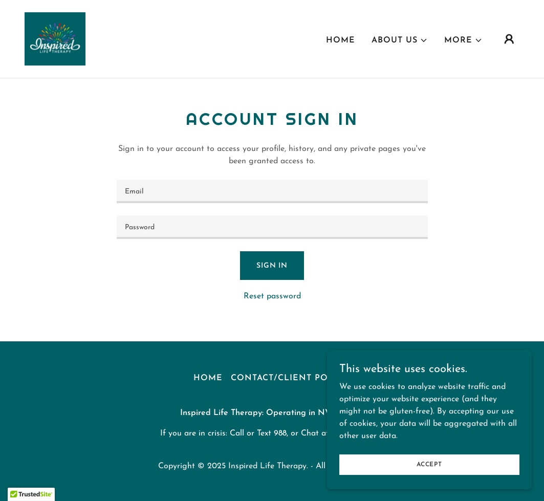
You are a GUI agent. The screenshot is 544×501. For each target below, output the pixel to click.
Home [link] (340, 40)
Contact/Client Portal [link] (290, 378)
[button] (400, 40)
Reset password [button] (272, 296)
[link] (55, 38)
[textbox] (272, 191)
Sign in (272, 266)
